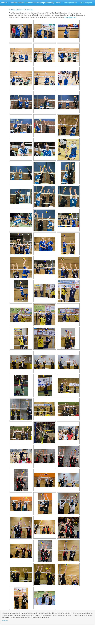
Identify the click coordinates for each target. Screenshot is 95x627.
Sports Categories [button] (86, 3)
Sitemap (5, 620)
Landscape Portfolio (70, 3)
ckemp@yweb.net (70, 17)
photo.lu (4, 3)
